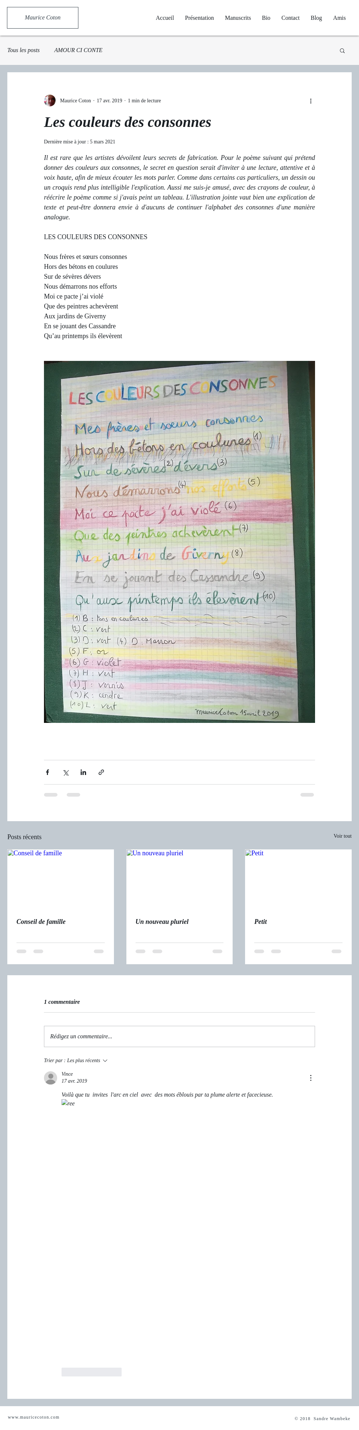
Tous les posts (23, 50)
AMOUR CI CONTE (78, 50)
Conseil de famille (41, 921)
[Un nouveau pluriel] (180, 879)
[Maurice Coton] (42, 18)
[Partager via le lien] (101, 772)
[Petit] (298, 879)
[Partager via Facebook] (47, 772)
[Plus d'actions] (310, 100)
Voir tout (343, 836)
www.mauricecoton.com (33, 1417)
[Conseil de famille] (61, 879)
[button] (342, 50)
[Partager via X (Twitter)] (65, 772)
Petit (260, 921)
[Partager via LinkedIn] (83, 772)
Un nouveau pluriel (162, 921)
